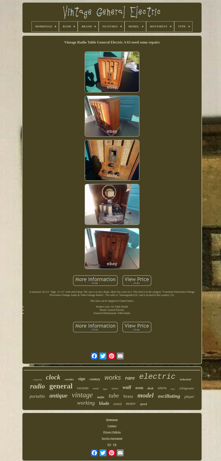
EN (109, 444)
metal (96, 388)
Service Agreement (112, 438)
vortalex (69, 379)
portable (37, 396)
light (105, 389)
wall (127, 387)
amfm (100, 397)
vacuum (82, 388)
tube (114, 395)
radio (37, 386)
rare (130, 378)
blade (104, 403)
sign (81, 378)
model (145, 395)
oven (139, 388)
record (37, 380)
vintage (82, 395)
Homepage (112, 419)
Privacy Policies (112, 432)
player (189, 396)
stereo (115, 388)
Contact (112, 425)
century (95, 379)
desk (151, 388)
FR (115, 444)
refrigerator (186, 388)
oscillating (169, 396)
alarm (162, 388)
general (61, 386)
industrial (185, 379)
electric (157, 377)
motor (131, 403)
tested (118, 404)
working (86, 403)
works (112, 377)
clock (53, 377)
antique (58, 395)
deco (173, 389)
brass (128, 396)
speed (143, 404)
